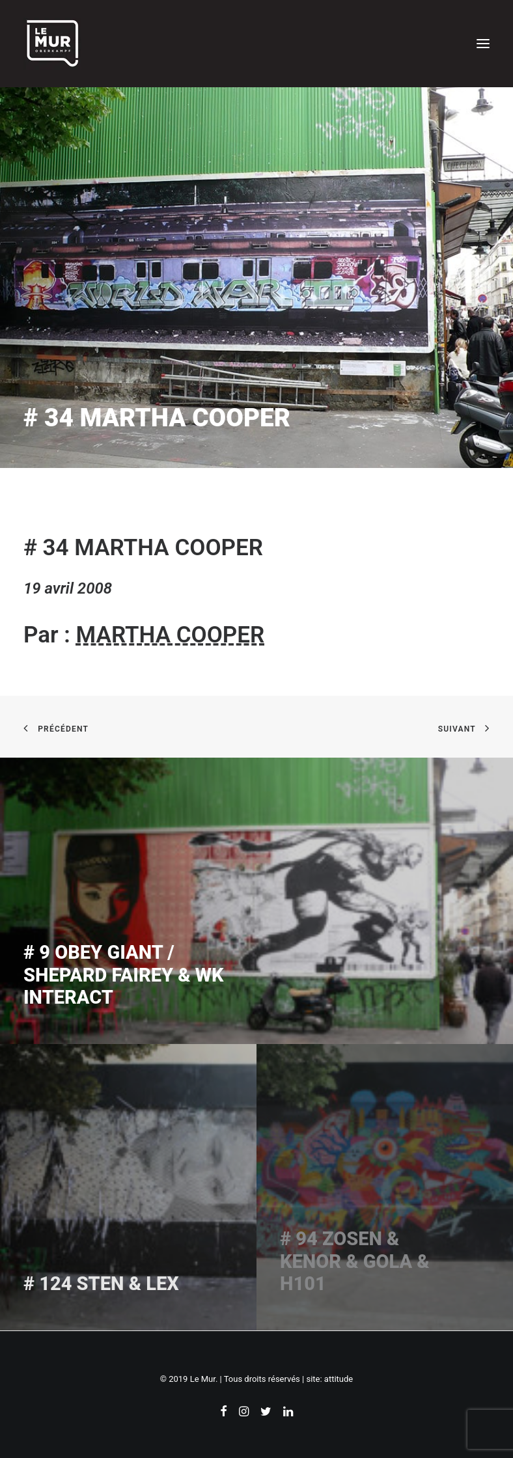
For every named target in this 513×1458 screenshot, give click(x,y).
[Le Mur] (52, 44)
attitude (338, 1379)
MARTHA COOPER (170, 635)
